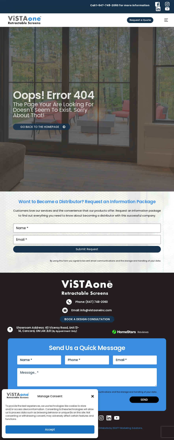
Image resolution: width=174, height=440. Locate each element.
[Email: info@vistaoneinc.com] (65, 310)
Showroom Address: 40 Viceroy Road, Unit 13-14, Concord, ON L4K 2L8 (47, 329)
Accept (50, 429)
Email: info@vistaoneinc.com (91, 310)
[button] (92, 396)
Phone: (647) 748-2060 (91, 302)
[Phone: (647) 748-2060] (69, 302)
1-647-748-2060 (107, 5)
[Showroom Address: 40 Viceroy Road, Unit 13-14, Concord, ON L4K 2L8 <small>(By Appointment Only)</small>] (10, 329)
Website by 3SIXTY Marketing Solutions (121, 428)
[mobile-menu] (163, 20)
